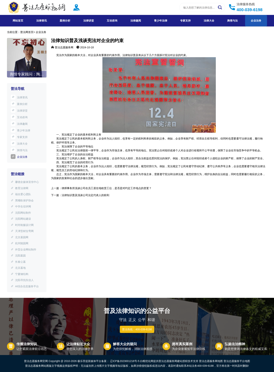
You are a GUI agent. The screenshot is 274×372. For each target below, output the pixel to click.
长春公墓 (18, 261)
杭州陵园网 (19, 243)
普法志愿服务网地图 (211, 361)
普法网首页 (26, 32)
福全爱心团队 (21, 194)
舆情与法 (232, 20)
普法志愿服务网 (64, 47)
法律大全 (209, 20)
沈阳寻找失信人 (22, 280)
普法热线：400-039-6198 (137, 329)
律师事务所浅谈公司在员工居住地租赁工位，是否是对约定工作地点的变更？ (107, 188)
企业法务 (256, 20)
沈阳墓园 (18, 255)
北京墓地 (18, 267)
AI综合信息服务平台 (25, 286)
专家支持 (185, 20)
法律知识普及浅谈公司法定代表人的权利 (85, 195)
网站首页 (18, 20)
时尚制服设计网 (22, 224)
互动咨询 (112, 20)
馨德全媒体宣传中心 (25, 181)
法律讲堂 (88, 20)
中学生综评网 (21, 206)
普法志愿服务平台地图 (237, 361)
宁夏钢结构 (19, 274)
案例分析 (65, 20)
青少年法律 (160, 20)
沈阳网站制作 (21, 212)
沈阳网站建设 (21, 218)
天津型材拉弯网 (22, 231)
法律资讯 (41, 20)
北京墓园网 (19, 237)
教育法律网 (19, 188)
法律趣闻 (135, 20)
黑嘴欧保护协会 (22, 200)
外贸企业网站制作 (23, 249)
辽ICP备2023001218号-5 (124, 361)
